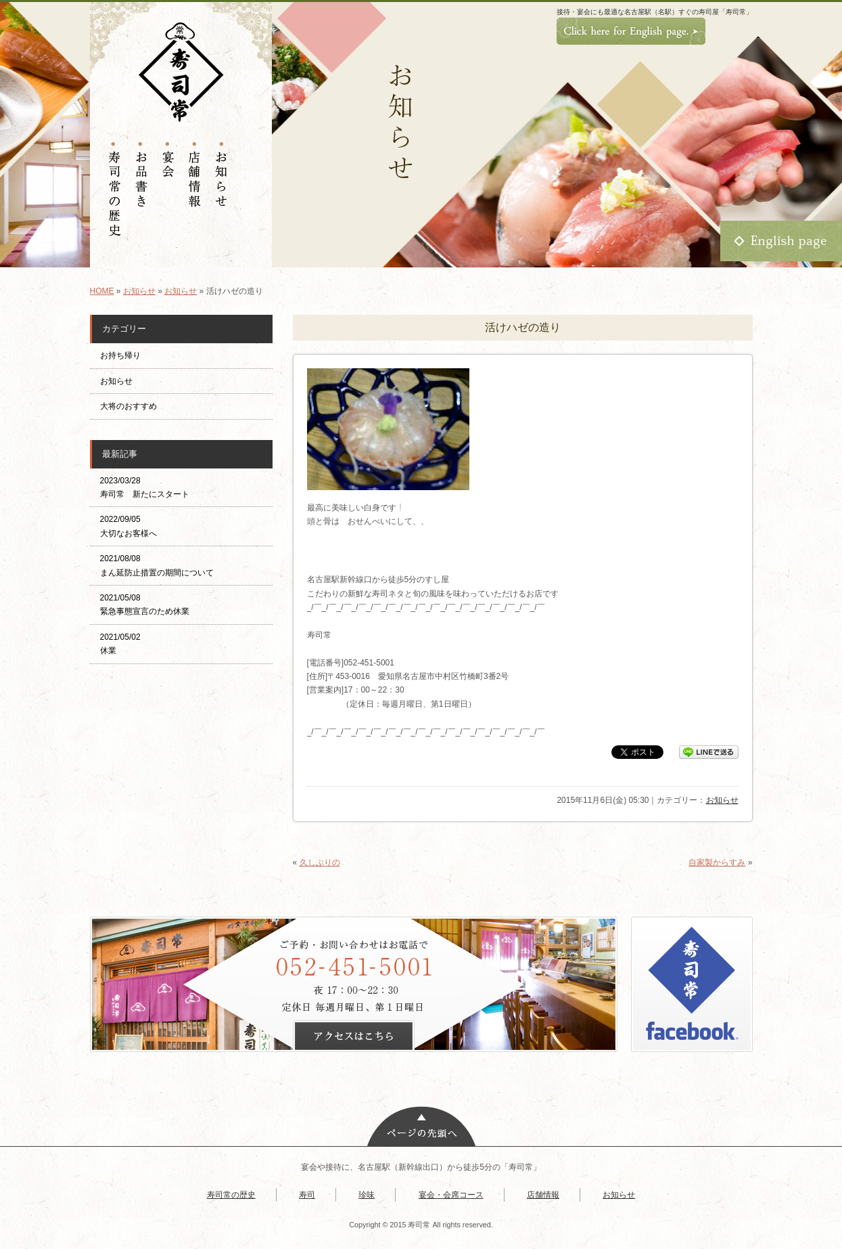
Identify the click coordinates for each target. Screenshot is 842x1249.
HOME (102, 291)
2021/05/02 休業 (120, 643)
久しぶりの (320, 862)
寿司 (307, 1195)
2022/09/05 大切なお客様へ (128, 526)
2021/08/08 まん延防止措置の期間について (157, 565)
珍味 (366, 1195)
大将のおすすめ (128, 406)
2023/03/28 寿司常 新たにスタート (144, 487)
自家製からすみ (716, 862)
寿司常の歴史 (231, 1195)
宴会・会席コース (451, 1195)
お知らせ (139, 291)
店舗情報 (543, 1195)
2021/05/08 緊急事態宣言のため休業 (144, 604)
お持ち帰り (124, 355)
